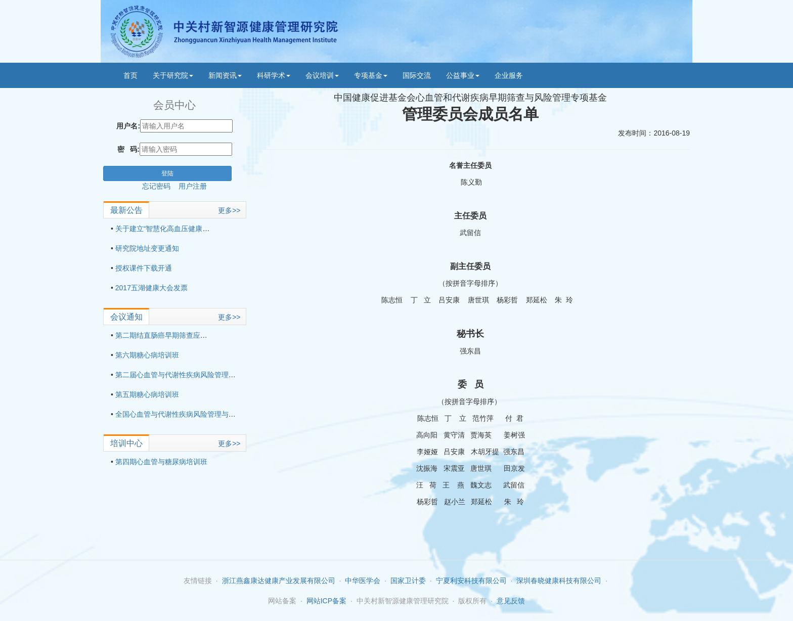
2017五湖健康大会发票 (151, 288)
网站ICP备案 (326, 601)
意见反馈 (511, 601)
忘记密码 (160, 186)
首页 (130, 75)
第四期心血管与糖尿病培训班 (161, 462)
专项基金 (370, 75)
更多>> (229, 210)
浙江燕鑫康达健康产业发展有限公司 (278, 580)
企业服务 (509, 75)
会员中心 (174, 105)
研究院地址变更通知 (147, 248)
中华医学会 (362, 580)
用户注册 (193, 186)
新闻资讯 (225, 75)
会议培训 (322, 75)
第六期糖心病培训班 (147, 355)
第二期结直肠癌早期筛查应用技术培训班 (179, 335)
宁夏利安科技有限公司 (471, 580)
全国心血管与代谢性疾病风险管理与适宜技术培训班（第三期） (214, 414)
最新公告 (126, 210)
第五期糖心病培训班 (147, 394)
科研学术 (273, 75)
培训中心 (126, 443)
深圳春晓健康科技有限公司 (558, 580)
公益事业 (462, 75)
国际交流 (417, 75)
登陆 (167, 173)
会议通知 (126, 317)
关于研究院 (173, 75)
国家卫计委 (408, 580)
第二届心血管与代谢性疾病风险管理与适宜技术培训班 (200, 375)
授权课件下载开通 (143, 268)
